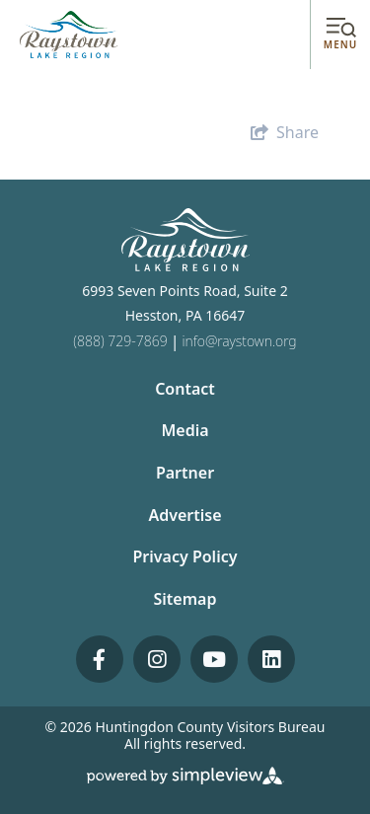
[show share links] (285, 132)
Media (184, 430)
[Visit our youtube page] (214, 659)
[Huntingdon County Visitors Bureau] (69, 33)
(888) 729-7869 (120, 341)
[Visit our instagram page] (157, 659)
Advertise (184, 515)
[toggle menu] (340, 35)
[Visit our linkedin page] (271, 659)
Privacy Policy (185, 556)
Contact (185, 389)
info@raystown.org (240, 341)
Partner (185, 472)
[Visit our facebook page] (99, 659)
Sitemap (185, 599)
